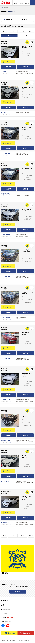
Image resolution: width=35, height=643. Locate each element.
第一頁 (4, 31)
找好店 (21, 2)
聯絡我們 (8, 67)
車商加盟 (7, 617)
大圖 (25, 36)
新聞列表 (17, 591)
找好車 (15, 2)
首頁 (2, 7)
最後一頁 (31, 31)
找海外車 (27, 2)
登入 (25, 633)
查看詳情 (25, 67)
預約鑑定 (9, 633)
